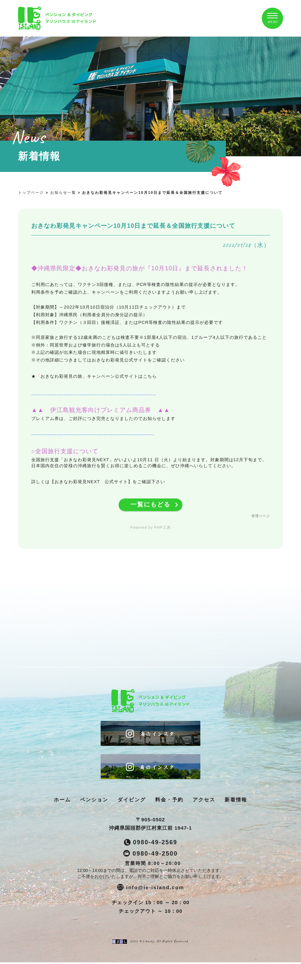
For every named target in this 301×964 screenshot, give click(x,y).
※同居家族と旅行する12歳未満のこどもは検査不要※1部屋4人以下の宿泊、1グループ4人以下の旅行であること (148, 337)
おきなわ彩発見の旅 (61, 376)
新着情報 (236, 801)
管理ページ (260, 516)
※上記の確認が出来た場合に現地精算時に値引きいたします (94, 352)
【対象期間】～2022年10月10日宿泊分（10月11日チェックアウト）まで (108, 307)
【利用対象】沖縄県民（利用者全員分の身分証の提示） (89, 314)
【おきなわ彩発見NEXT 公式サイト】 (91, 481)
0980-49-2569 (155, 844)
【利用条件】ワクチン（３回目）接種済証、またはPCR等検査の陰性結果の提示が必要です (127, 322)
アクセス (204, 801)
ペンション (94, 801)
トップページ (31, 193)
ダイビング (132, 801)
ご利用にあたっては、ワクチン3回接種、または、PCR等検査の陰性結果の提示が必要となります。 (135, 284)
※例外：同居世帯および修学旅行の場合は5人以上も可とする (95, 345)
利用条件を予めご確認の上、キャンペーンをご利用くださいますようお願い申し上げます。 (126, 292)
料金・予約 (169, 801)
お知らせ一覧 (63, 193)
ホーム (62, 801)
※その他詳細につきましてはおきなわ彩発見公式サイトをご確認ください (108, 359)
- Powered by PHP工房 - (150, 528)
